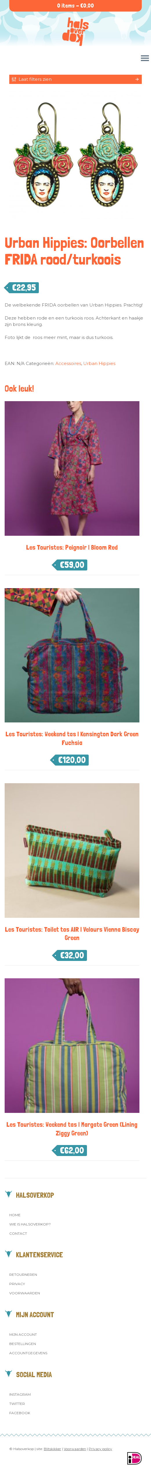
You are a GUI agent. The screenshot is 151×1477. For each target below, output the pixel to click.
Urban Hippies (99, 363)
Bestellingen (22, 1344)
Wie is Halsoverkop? (30, 1224)
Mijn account (23, 1334)
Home (15, 1215)
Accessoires (68, 363)
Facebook (19, 1413)
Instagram (20, 1394)
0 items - (75, 5)
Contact (18, 1233)
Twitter (17, 1403)
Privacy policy (100, 1449)
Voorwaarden (24, 1293)
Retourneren (23, 1274)
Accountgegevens (28, 1353)
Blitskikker (52, 1449)
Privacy (17, 1284)
